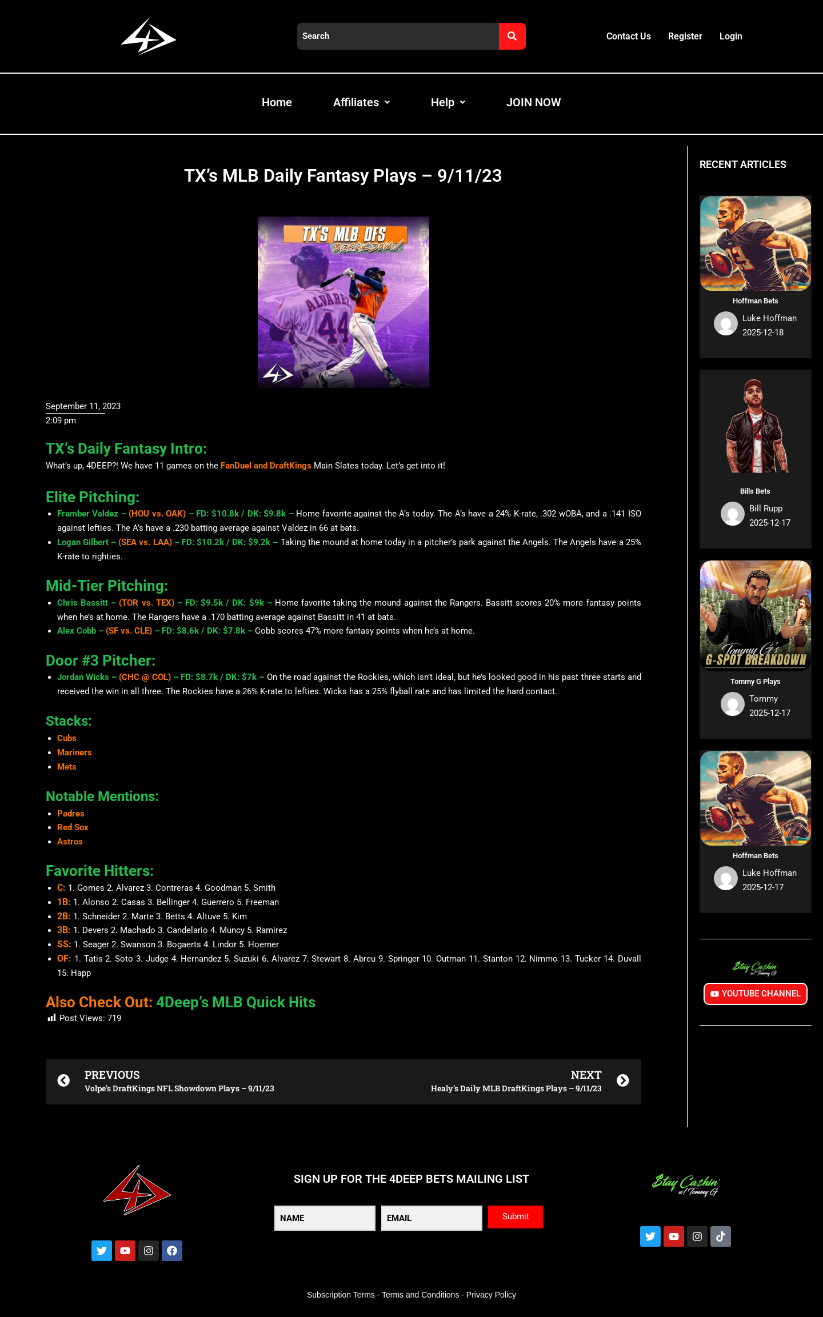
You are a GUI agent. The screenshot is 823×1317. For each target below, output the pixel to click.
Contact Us (628, 36)
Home (277, 102)
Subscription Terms (341, 1294)
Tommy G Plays (755, 681)
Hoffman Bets (755, 301)
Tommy (763, 699)
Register (685, 36)
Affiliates (361, 102)
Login (731, 36)
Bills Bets (755, 491)
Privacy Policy (491, 1294)
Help (448, 102)
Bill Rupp (765, 508)
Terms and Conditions (420, 1294)
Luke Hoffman (769, 318)
